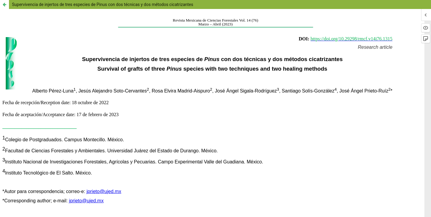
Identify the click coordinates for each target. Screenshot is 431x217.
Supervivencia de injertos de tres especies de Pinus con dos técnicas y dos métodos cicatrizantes (102, 4)
